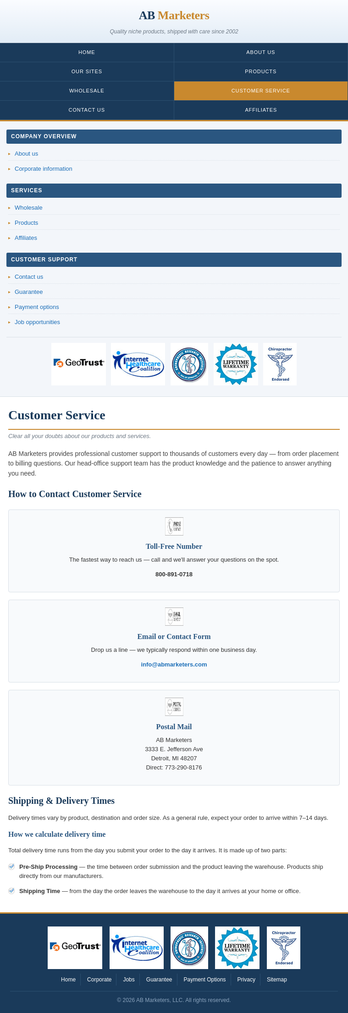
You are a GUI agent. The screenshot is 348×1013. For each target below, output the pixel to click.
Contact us (29, 276)
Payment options (37, 306)
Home (86, 52)
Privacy (246, 979)
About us (26, 153)
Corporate (99, 979)
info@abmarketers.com (174, 664)
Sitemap (277, 979)
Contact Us (87, 110)
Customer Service (261, 90)
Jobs (128, 979)
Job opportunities (37, 322)
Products (260, 71)
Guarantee (29, 291)
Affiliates (261, 110)
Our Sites (87, 71)
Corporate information (43, 168)
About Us (260, 52)
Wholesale (86, 90)
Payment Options (205, 979)
